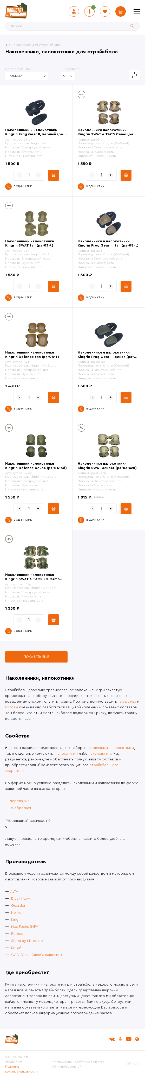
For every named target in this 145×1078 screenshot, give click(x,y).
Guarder (18, 905)
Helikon (17, 913)
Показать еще (36, 656)
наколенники (100, 753)
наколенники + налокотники (110, 748)
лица (132, 701)
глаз (122, 701)
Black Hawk (21, 898)
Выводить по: (70, 69)
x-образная (21, 808)
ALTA (14, 891)
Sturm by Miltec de (27, 941)
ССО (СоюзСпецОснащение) (36, 955)
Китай (16, 948)
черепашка (20, 801)
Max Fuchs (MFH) (25, 927)
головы (11, 707)
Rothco (17, 934)
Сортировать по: (18, 69)
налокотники (67, 753)
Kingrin (17, 920)
